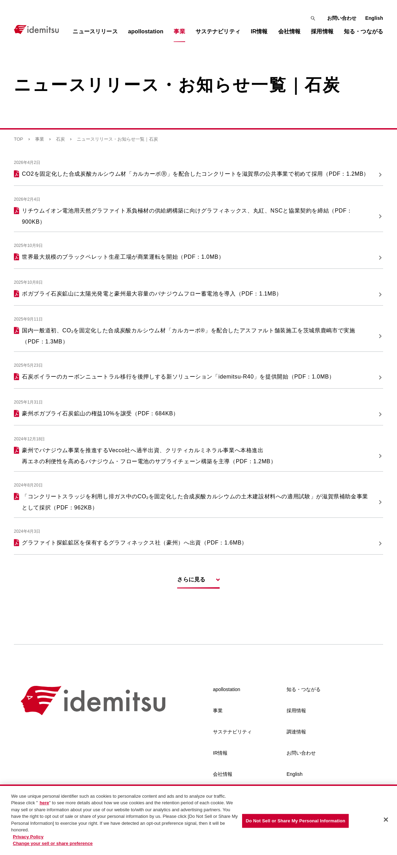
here (44, 803)
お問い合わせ (342, 18)
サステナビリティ (232, 731)
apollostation (226, 689)
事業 (39, 139)
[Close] (386, 820)
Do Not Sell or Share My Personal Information (295, 821)
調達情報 (296, 731)
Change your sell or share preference (53, 844)
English (374, 18)
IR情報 (220, 753)
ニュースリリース (95, 31)
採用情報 (296, 710)
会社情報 (222, 774)
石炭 (60, 139)
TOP (18, 139)
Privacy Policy (28, 837)
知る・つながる (304, 689)
